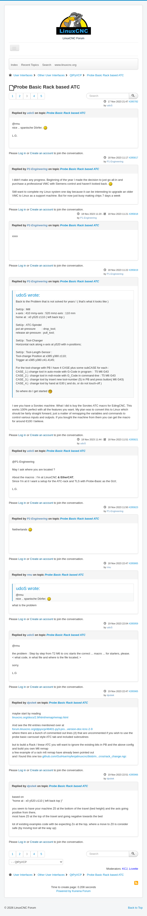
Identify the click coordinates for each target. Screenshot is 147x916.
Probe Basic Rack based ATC (66, 113)
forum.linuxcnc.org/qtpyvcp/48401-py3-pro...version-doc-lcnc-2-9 (52, 729)
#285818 (133, 214)
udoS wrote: (28, 294)
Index (14, 64)
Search (46, 64)
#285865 (133, 563)
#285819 (133, 270)
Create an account (41, 153)
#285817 (133, 157)
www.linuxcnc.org (65, 64)
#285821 (133, 439)
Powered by (63, 891)
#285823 (133, 507)
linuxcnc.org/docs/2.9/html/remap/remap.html (40, 717)
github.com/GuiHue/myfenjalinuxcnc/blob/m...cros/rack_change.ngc (84, 756)
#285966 (133, 774)
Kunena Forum (81, 891)
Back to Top (135, 907)
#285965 (133, 691)
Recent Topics (30, 64)
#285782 (133, 101)
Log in (22, 153)
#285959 (133, 623)
